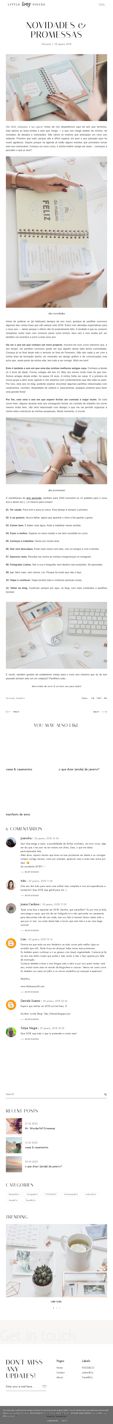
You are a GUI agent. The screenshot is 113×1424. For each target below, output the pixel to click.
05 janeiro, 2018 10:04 (46, 838)
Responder (32, 872)
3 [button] (59, 1308)
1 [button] (53, 1308)
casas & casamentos (19, 769)
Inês (23, 881)
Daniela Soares (30, 1001)
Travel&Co (30, 1200)
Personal (46, 44)
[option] (56, 1264)
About (59, 1377)
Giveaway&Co (71, 1194)
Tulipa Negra (29, 1028)
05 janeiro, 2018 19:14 (40, 939)
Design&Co (32, 1194)
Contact (60, 1372)
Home (59, 1367)
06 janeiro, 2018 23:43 (55, 1001)
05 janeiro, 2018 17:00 (54, 904)
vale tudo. (56, 1301)
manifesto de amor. (18, 814)
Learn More (52, 1421)
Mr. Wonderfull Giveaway (40, 1128)
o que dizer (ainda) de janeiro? (79, 769)
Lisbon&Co (90, 1194)
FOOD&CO (50, 1194)
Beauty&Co (14, 1194)
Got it (64, 1421)
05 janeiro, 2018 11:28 (41, 881)
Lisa (23, 939)
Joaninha (26, 838)
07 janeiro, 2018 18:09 (52, 1028)
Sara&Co (20, 698)
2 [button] (56, 1308)
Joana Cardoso (30, 904)
